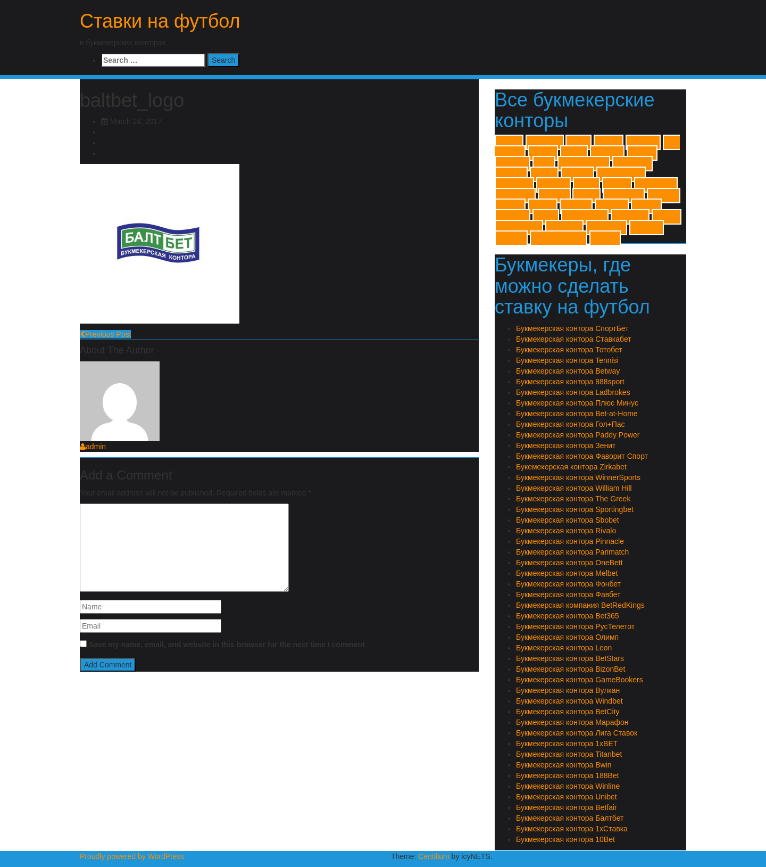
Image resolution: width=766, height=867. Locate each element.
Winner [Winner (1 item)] (542, 206)
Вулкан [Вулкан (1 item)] (646, 206)
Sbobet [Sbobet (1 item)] (617, 185)
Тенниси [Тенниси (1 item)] (646, 228)
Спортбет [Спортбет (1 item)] (564, 228)
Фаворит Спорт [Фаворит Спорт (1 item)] (559, 238)
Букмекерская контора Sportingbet (575, 509)
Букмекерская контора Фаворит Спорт (582, 456)
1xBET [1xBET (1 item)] (509, 142)
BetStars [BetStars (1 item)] (607, 153)
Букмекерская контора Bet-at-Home (577, 413)
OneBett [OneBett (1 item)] (577, 174)
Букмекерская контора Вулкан (568, 690)
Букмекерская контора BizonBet (570, 669)
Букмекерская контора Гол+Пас (570, 424)
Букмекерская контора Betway (568, 371)
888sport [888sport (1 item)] (643, 142)
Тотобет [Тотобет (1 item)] (511, 238)
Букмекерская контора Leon (564, 647)
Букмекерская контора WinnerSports (578, 477)
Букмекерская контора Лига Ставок (576, 733)
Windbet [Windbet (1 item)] (664, 196)
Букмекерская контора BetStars (570, 658)
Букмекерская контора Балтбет (569, 818)
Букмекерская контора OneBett (569, 562)
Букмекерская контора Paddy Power (578, 435)
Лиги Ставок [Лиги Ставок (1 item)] (585, 217)
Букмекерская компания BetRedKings (580, 605)
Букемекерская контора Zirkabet (571, 467)
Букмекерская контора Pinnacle (570, 541)
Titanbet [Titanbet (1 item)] (554, 196)
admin (93, 446)
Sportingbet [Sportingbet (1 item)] (656, 185)
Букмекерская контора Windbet (569, 701)
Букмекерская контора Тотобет (569, 349)
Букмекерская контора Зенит (565, 445)
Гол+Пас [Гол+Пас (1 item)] (512, 217)
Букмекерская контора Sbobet (567, 520)
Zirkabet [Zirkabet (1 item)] (576, 206)
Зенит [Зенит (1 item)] (545, 217)
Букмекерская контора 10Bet (565, 839)
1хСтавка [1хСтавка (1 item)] (544, 142)
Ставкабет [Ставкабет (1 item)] (606, 228)
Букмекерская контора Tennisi (567, 360)
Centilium (433, 856)
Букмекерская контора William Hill (574, 488)
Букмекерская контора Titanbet (569, 754)
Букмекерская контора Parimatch (572, 552)
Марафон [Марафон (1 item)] (630, 217)
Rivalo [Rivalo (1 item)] (586, 185)
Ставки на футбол (160, 21)
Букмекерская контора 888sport (570, 381)
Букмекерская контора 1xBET (567, 743)
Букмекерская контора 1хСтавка (572, 828)
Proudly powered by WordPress (132, 856)
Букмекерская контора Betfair (566, 807)
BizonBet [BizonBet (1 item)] (512, 164)
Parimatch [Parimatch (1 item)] (514, 185)
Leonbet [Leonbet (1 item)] (511, 174)
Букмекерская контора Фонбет (568, 584)
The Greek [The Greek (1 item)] (515, 196)
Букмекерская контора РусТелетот (575, 626)
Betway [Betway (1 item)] (642, 153)
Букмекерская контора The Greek (573, 498)
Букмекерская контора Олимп (567, 637)
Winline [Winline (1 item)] (510, 206)
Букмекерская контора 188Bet (567, 775)
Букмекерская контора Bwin (564, 765)
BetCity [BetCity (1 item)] (542, 153)
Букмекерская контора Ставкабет (573, 339)
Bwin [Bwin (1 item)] (544, 164)
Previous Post (105, 334)
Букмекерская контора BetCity (567, 711)
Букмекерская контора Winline (568, 786)
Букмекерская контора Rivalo (566, 530)
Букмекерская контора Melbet (567, 573)
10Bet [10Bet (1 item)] (578, 142)
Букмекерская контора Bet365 (567, 616)
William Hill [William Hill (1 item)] (623, 196)
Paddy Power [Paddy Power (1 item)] (621, 174)
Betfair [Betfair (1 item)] (574, 153)
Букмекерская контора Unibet (566, 796)
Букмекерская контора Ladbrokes (573, 392)
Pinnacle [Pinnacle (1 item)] (553, 185)
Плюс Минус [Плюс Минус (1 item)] (518, 228)
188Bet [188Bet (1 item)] (608, 142)
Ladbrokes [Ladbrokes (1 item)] (632, 164)
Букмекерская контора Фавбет (568, 594)
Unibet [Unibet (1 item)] (586, 196)
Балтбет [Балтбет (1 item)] (612, 206)
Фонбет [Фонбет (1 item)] (605, 238)
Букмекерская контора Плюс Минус (577, 403)
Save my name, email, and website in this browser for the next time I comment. (228, 644)
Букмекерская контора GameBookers (579, 679)
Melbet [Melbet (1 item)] (544, 174)
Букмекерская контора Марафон (572, 722)
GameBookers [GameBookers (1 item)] (583, 164)
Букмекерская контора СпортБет (572, 328)
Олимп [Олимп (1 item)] (666, 217)
